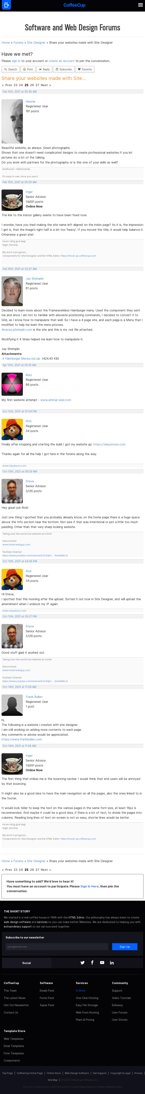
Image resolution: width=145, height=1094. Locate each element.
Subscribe (64, 69)
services (42, 922)
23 (15, 85)
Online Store (54, 1073)
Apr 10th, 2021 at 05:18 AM (19, 365)
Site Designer (36, 42)
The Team (10, 990)
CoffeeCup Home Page (30, 1073)
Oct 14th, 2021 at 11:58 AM (19, 745)
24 (21, 85)
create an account (62, 61)
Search (10, 69)
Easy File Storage (87, 1005)
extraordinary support (18, 926)
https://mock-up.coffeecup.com (78, 255)
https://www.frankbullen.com (22, 739)
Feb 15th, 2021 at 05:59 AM (19, 182)
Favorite (85, 69)
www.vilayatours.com (14, 465)
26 (32, 85)
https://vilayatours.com (109, 444)
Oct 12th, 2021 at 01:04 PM (20, 411)
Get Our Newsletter (16, 1005)
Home (6, 42)
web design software (17, 922)
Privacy (138, 1073)
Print (28, 69)
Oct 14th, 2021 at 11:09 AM (19, 686)
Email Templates (14, 1046)
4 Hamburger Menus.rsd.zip (21, 358)
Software (46, 983)
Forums (18, 42)
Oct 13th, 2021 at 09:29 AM (20, 471)
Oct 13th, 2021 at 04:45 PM (20, 561)
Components (12, 1060)
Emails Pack (47, 990)
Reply (44, 69)
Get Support (99, 1073)
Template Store (14, 1031)
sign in (16, 61)
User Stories (120, 1019)
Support (117, 990)
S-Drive (80, 990)
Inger (29, 192)
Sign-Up (125, 946)
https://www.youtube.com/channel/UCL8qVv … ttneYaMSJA (35, 555)
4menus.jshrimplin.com (17, 329)
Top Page (7, 1073)
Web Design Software (77, 1073)
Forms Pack (47, 998)
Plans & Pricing (85, 1019)
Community (120, 983)
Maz (29, 375)
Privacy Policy (85, 1086)
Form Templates (14, 1053)
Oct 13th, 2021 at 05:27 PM (20, 616)
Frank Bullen (34, 697)
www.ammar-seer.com (55, 400)
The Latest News (14, 998)
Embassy (117, 1005)
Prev (8, 85)
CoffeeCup (11, 983)
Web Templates (14, 1038)
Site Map (53, 1080)
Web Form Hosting (87, 1012)
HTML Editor (76, 917)
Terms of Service (107, 1086)
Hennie (30, 101)
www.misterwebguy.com (16, 544)
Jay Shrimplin (35, 278)
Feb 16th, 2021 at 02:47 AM (20, 268)
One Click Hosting (87, 998)
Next (44, 85)
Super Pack (47, 1005)
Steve (30, 481)
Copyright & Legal (120, 1073)
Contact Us (11, 1012)
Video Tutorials (121, 998)
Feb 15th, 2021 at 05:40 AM (20, 91)
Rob (29, 421)
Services (82, 983)
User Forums (119, 1012)
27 (37, 85)
